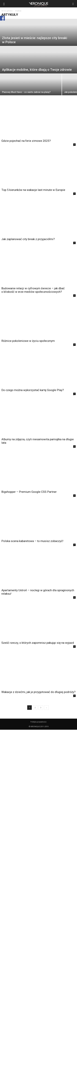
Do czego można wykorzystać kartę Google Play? (32, 390)
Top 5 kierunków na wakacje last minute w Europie (33, 190)
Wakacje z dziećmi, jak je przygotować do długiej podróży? (38, 692)
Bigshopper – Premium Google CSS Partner (29, 491)
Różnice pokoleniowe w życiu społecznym (28, 341)
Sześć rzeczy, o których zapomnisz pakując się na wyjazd (37, 642)
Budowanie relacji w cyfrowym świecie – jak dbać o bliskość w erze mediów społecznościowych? (33, 290)
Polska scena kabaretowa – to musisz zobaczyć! (32, 541)
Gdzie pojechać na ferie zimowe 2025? (26, 140)
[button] (73, 3)
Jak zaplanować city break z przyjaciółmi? (28, 239)
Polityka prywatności (38, 722)
